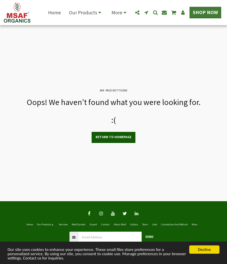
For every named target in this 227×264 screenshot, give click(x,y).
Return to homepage (113, 137)
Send (149, 236)
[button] (86, 13)
